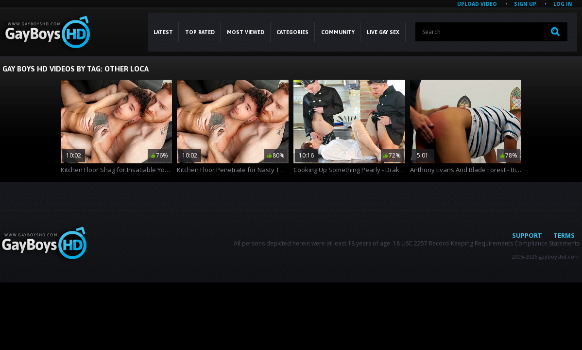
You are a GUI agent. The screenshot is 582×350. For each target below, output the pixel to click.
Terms (564, 235)
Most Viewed (245, 32)
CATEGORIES (292, 32)
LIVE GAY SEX (383, 32)
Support (527, 235)
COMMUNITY (338, 32)
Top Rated (200, 32)
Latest (163, 32)
